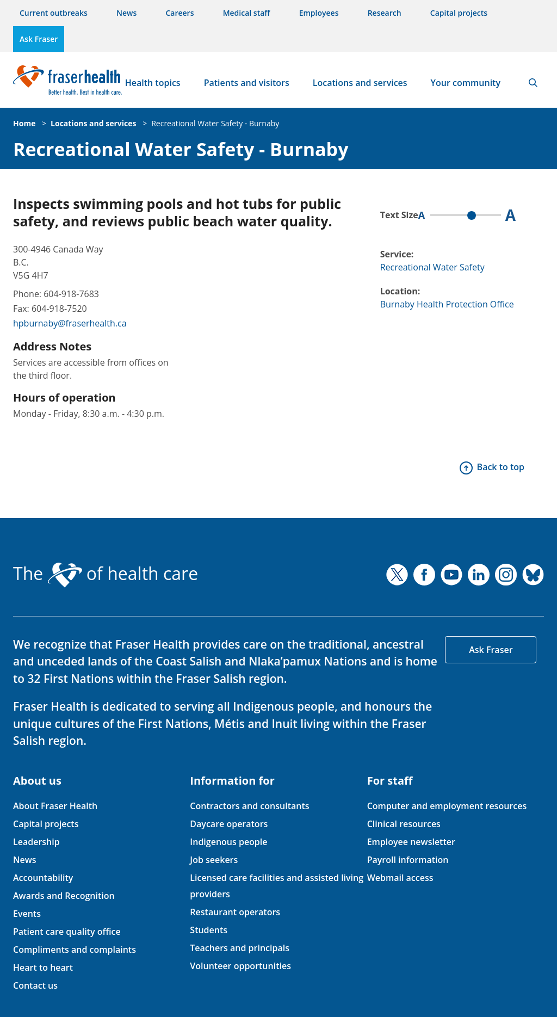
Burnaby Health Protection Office (447, 304)
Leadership (36, 842)
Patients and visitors (246, 83)
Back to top (500, 467)
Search (533, 82)
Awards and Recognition (64, 896)
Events (27, 914)
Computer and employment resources (447, 806)
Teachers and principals (239, 948)
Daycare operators (229, 824)
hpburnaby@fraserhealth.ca (70, 323)
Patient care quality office (67, 932)
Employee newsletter (411, 842)
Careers (179, 13)
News (126, 13)
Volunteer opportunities (240, 966)
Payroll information (408, 860)
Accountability (43, 878)
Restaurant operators (235, 912)
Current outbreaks (54, 13)
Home (24, 123)
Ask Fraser (39, 39)
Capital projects (458, 13)
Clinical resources (404, 824)
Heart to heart (43, 967)
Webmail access (400, 878)
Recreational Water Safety (432, 267)
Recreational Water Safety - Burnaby (215, 123)
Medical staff (246, 13)
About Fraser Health (55, 806)
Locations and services (360, 83)
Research (384, 13)
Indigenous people (228, 842)
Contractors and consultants (249, 806)
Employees (319, 13)
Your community (465, 83)
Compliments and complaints (74, 950)
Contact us (35, 985)
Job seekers (214, 860)
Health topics (153, 83)
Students (208, 930)
